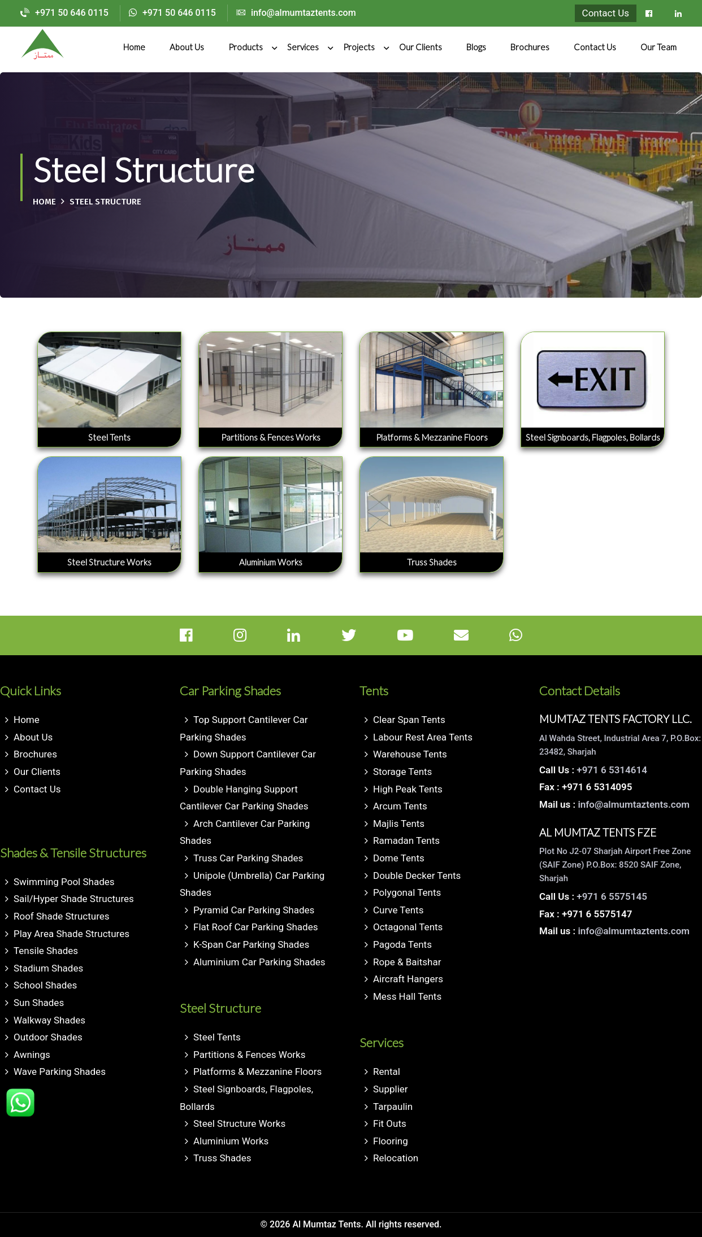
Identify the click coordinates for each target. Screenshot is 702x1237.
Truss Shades (222, 1158)
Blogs (476, 47)
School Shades (45, 985)
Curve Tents (398, 910)
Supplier (390, 1089)
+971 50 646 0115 (64, 12)
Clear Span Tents (409, 719)
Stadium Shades (48, 968)
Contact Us (605, 13)
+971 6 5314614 (612, 770)
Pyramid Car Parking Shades (253, 910)
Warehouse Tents (410, 754)
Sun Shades (39, 1002)
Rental (386, 1071)
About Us (187, 47)
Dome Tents (398, 858)
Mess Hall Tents (407, 996)
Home (134, 47)
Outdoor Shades (48, 1037)
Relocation (395, 1158)
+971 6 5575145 (612, 896)
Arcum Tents (400, 806)
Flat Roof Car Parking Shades (255, 927)
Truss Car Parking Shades (248, 858)
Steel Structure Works (239, 1123)
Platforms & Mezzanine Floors (257, 1071)
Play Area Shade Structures (71, 933)
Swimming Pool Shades (64, 881)
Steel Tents (217, 1037)
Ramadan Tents (406, 840)
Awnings (32, 1054)
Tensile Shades (46, 950)
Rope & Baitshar (407, 962)
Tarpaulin (393, 1106)
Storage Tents (402, 771)
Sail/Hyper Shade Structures (74, 898)
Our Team (658, 47)
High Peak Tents (408, 789)
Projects (359, 47)
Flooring (390, 1141)
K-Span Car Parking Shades (251, 944)
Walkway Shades (49, 1020)
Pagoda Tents (402, 944)
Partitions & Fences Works (249, 1054)
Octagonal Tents (408, 927)
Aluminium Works (230, 1141)
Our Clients (420, 47)
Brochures (529, 47)
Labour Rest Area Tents (423, 737)
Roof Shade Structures (62, 916)
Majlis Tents (398, 823)
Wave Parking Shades (60, 1071)
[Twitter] (368, 635)
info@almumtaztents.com (296, 12)
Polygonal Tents (407, 892)
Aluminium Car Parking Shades (259, 962)
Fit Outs (389, 1123)
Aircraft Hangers (408, 979)
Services (303, 47)
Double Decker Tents (417, 875)
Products (245, 47)
